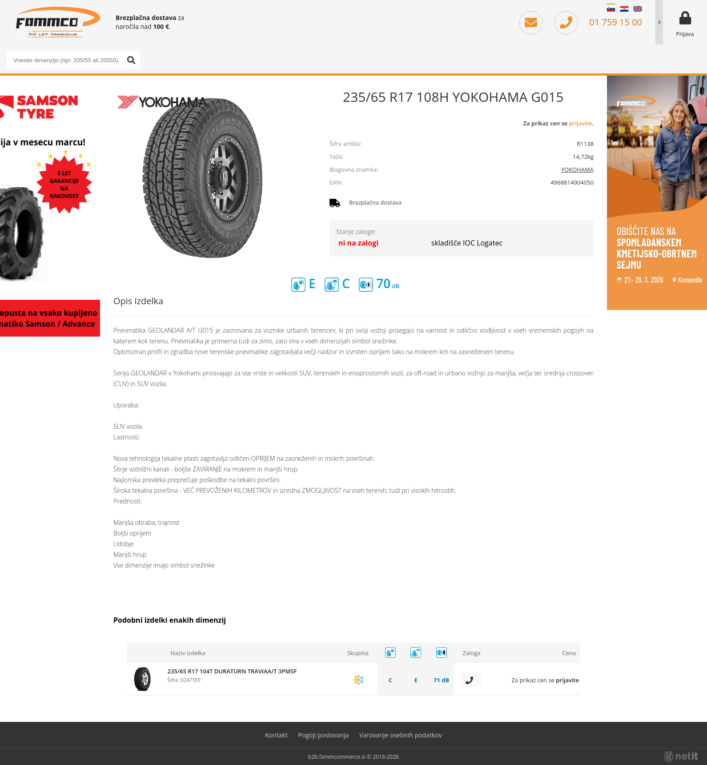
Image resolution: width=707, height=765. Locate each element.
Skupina (358, 653)
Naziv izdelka (188, 653)
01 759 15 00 (598, 22)
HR (624, 9)
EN (637, 9)
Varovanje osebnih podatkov (400, 735)
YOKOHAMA (577, 169)
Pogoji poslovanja (323, 735)
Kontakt (276, 735)
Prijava (685, 34)
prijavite (580, 123)
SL (611, 9)
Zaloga (471, 653)
